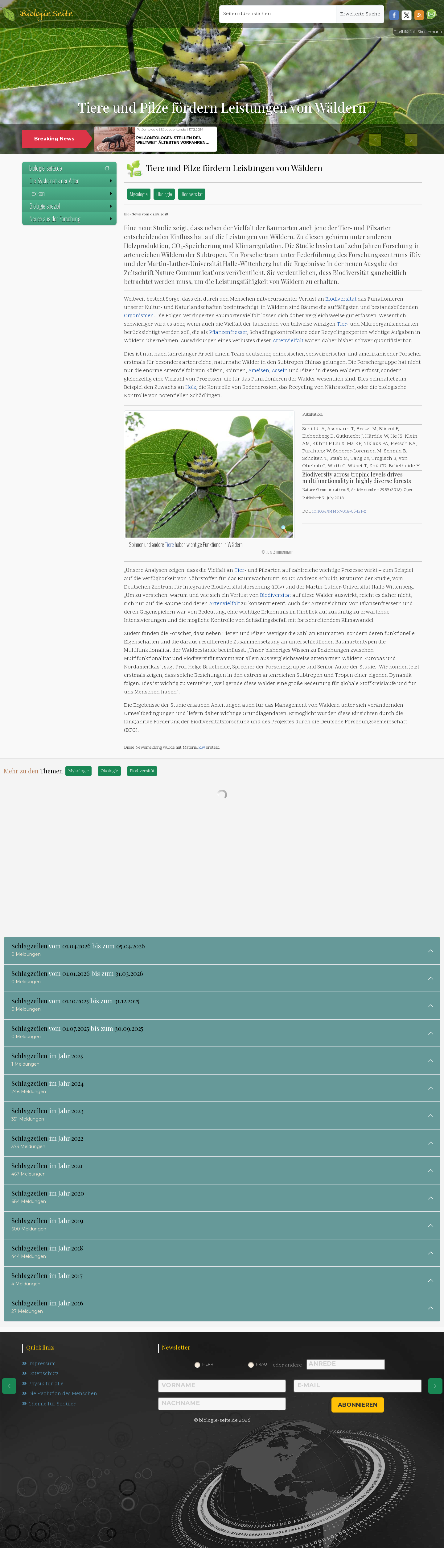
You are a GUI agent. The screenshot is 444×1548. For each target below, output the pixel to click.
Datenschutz (41, 1374)
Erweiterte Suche (360, 14)
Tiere (169, 544)
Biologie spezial (71, 205)
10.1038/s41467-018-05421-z (339, 511)
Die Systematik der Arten (71, 180)
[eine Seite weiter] (435, 1386)
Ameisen (258, 371)
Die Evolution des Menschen (60, 1394)
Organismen (139, 316)
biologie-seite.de (69, 168)
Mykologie (139, 194)
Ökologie (164, 194)
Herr (207, 1364)
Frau (261, 1364)
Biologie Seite (46, 14)
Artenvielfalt (288, 341)
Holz (190, 387)
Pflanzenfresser (228, 332)
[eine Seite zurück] (9, 1386)
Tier (342, 324)
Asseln (280, 371)
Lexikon (71, 193)
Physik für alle (43, 1384)
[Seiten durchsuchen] (277, 14)
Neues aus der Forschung (71, 218)
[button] (431, 14)
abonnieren (357, 1404)
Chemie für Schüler (49, 1405)
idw (202, 748)
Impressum (39, 1364)
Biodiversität (192, 194)
